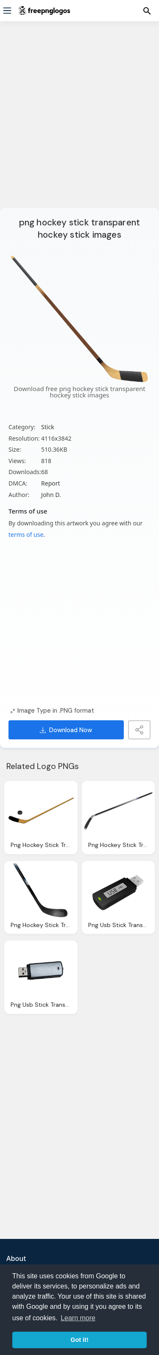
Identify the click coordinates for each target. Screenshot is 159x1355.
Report (50, 483)
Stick (47, 427)
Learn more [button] (78, 1318)
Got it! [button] (79, 1339)
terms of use (25, 534)
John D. (51, 495)
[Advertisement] (79, 119)
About (16, 1258)
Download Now (66, 730)
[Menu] (7, 11)
